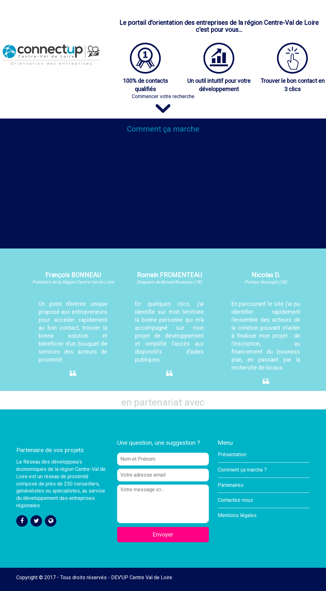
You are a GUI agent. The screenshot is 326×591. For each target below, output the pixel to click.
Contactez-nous (235, 500)
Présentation (232, 454)
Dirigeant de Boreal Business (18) (169, 282)
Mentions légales (237, 515)
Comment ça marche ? (242, 470)
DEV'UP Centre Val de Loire (141, 577)
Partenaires (231, 485)
